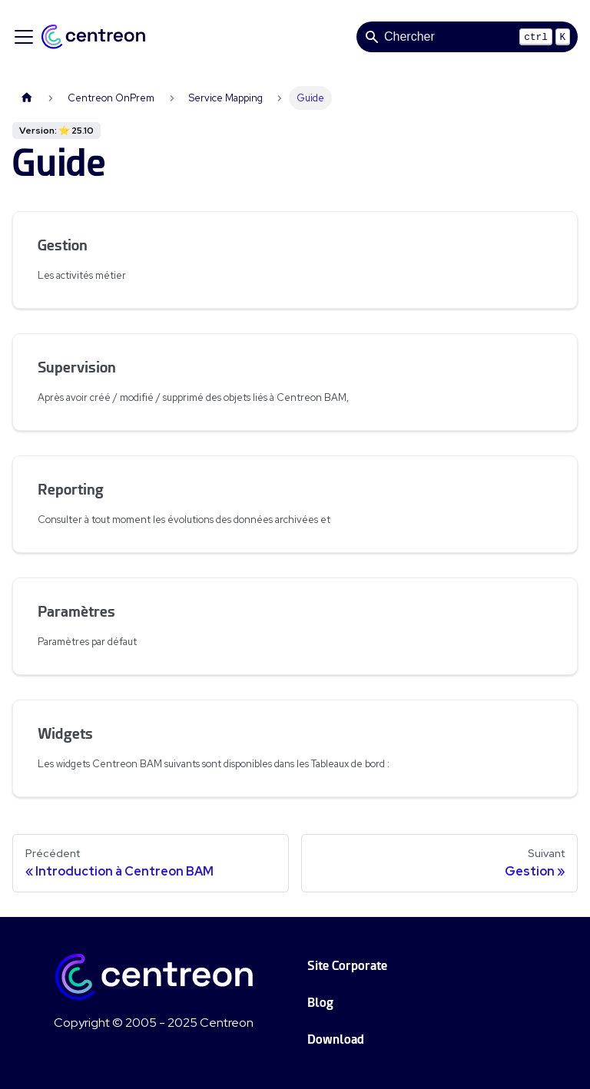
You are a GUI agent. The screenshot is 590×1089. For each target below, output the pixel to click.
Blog (320, 1002)
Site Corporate (347, 965)
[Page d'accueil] (26, 98)
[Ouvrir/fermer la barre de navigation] (23, 36)
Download (335, 1039)
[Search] (467, 37)
